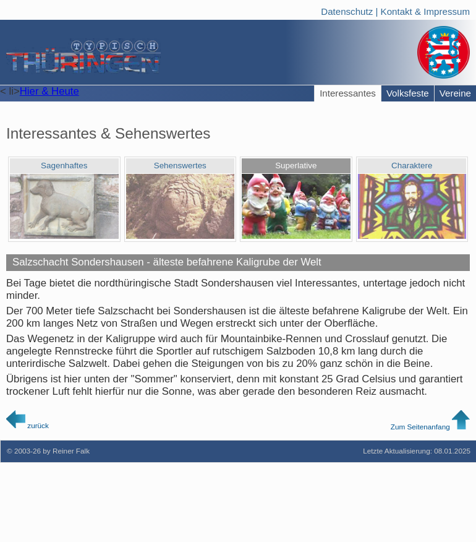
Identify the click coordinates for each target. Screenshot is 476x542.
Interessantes (348, 93)
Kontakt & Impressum (425, 10)
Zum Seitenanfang (430, 427)
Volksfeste (407, 93)
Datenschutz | (350, 10)
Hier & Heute (49, 91)
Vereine (455, 93)
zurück (27, 425)
